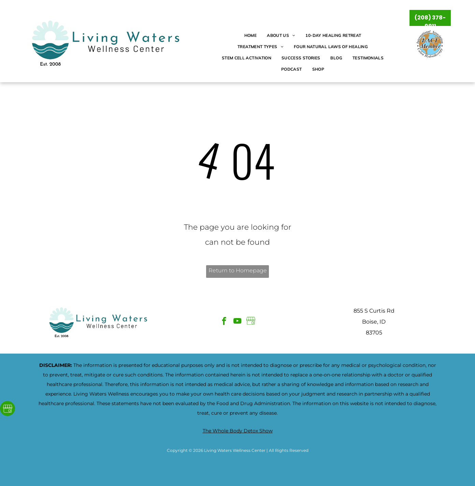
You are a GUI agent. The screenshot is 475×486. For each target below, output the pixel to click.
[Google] (7, 409)
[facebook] (224, 322)
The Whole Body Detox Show (238, 431)
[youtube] (237, 322)
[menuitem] (250, 35)
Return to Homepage (237, 270)
